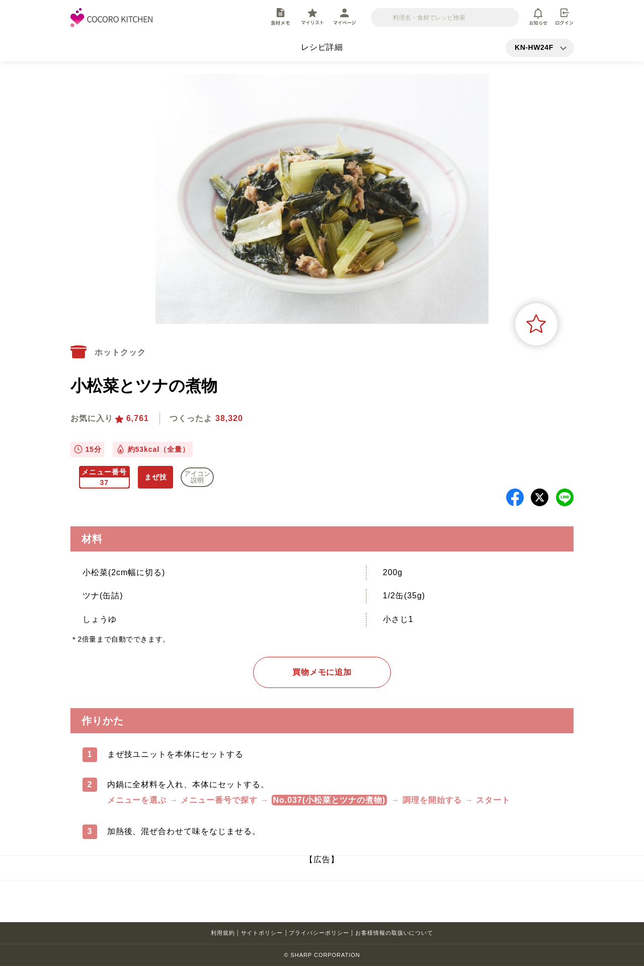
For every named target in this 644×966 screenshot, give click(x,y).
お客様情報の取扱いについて (394, 933)
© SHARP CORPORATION (322, 955)
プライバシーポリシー (319, 933)
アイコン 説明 (197, 477)
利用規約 (223, 933)
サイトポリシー (262, 933)
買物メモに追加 (322, 672)
